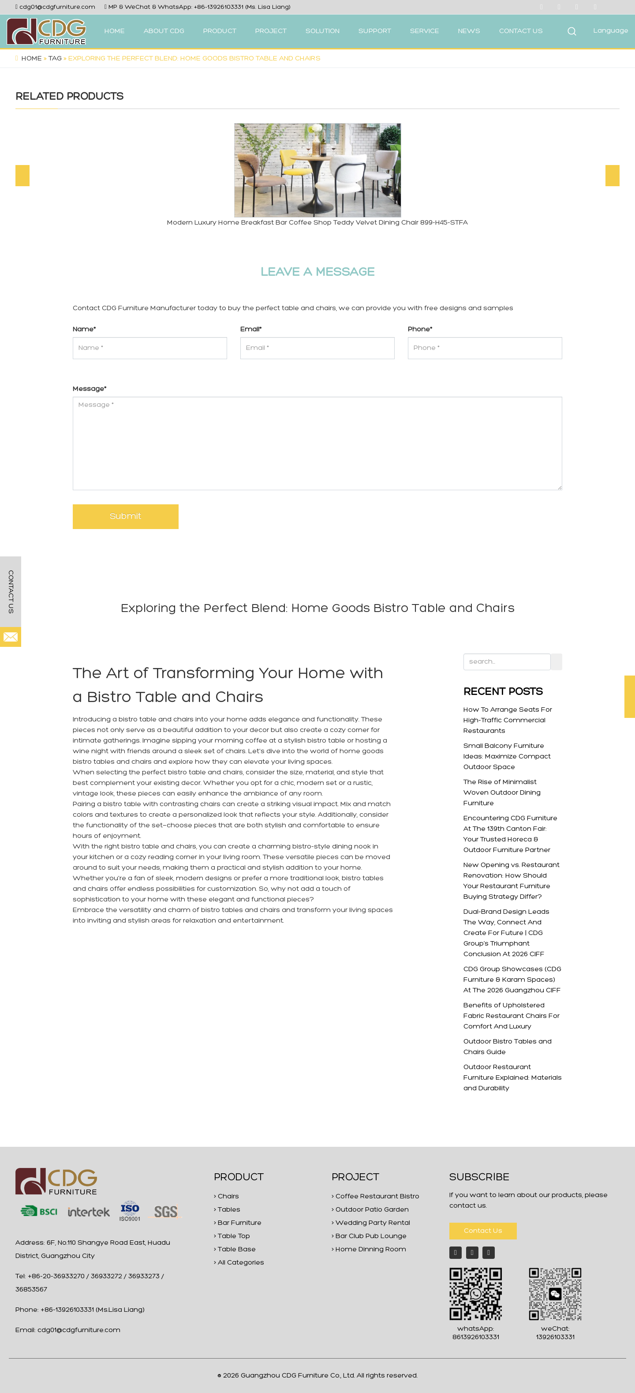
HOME (115, 31)
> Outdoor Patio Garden (370, 1209)
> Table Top (232, 1236)
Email (250, 329)
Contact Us (483, 1231)
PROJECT (271, 31)
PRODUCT (219, 31)
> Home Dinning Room (369, 1249)
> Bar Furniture (237, 1223)
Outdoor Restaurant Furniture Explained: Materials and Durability (512, 1078)
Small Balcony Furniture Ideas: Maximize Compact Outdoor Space (507, 757)
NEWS (469, 31)
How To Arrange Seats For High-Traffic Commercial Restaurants (507, 720)
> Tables (227, 1209)
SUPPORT (375, 31)
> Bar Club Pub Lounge (369, 1236)
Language (611, 30)
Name (84, 329)
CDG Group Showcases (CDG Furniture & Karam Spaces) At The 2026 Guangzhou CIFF (512, 980)
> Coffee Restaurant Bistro (375, 1196)
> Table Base (235, 1249)
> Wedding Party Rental (371, 1223)
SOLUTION (323, 31)
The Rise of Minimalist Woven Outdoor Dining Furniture (502, 793)
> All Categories (239, 1262)
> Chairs (226, 1196)
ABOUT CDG (164, 31)
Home (32, 58)
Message (89, 389)
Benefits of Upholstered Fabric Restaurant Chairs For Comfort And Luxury (511, 1016)
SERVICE (424, 31)
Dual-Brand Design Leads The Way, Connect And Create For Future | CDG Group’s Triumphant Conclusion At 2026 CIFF (506, 933)
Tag (55, 58)
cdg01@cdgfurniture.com (57, 7)
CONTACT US (521, 31)
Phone (420, 329)
